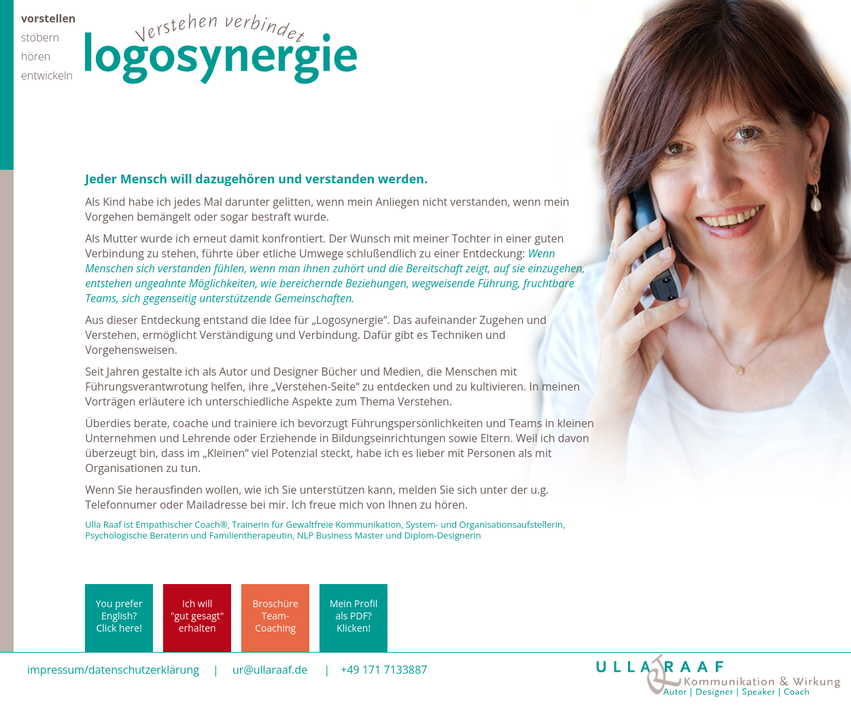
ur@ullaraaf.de (269, 669)
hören (35, 55)
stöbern (40, 36)
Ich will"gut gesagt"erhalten (197, 615)
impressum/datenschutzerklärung (113, 669)
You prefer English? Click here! (119, 615)
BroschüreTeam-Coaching (275, 615)
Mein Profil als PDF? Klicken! (354, 615)
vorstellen (48, 17)
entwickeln (47, 74)
